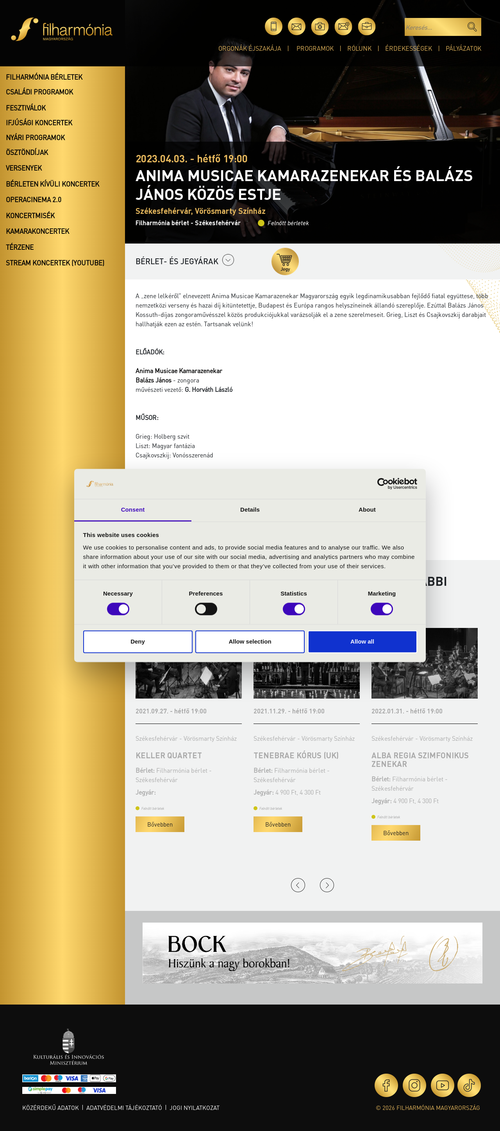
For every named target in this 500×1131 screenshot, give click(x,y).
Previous (298, 885)
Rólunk (359, 48)
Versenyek (24, 168)
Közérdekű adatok (50, 1107)
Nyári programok (35, 137)
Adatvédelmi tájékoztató (124, 1107)
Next (327, 885)
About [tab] (367, 509)
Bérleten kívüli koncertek (52, 184)
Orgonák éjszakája (249, 48)
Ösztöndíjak (27, 152)
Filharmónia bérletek (44, 77)
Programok (315, 48)
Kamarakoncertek (37, 231)
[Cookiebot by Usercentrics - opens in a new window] (383, 484)
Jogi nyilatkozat (195, 1107)
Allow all (362, 641)
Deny (137, 641)
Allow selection (250, 641)
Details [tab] (250, 509)
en (390, 26)
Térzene (20, 247)
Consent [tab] (133, 509)
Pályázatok (463, 48)
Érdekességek (408, 48)
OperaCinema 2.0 (33, 199)
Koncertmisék (30, 215)
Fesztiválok (26, 107)
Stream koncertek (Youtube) (55, 262)
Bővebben (160, 824)
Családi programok (39, 91)
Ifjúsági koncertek (39, 122)
